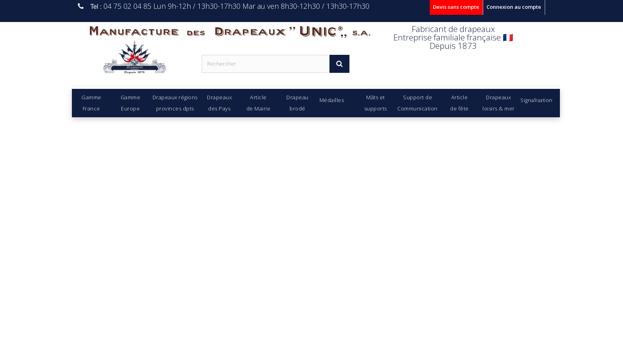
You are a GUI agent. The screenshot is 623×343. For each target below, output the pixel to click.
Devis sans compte (456, 6)
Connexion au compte (513, 6)
